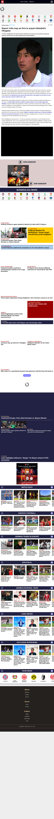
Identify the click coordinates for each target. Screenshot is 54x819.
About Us (27, 751)
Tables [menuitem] (31, 1)
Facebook (27, 775)
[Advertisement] (27, 217)
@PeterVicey (12, 25)
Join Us (27, 755)
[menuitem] (3, 1)
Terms (27, 763)
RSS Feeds (27, 777)
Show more (27, 415)
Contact (27, 753)
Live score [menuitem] (24, 1)
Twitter (27, 772)
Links (27, 779)
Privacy (27, 765)
